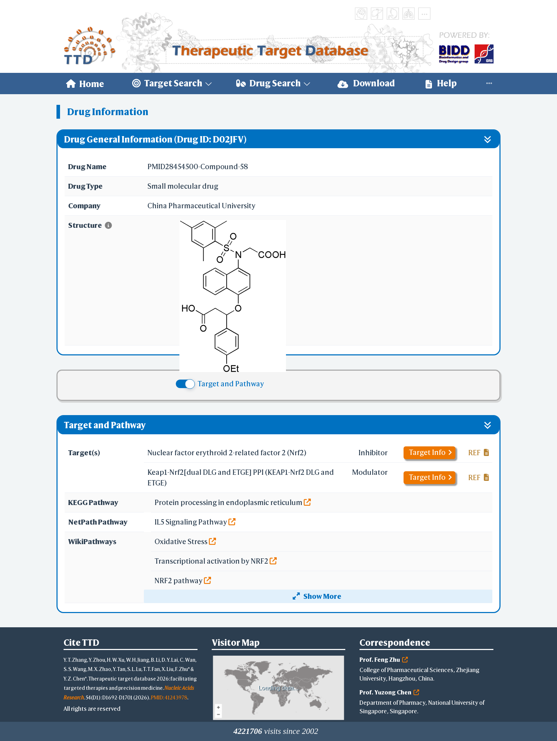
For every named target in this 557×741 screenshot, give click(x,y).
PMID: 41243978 (169, 697)
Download (366, 83)
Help (441, 83)
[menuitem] (85, 83)
